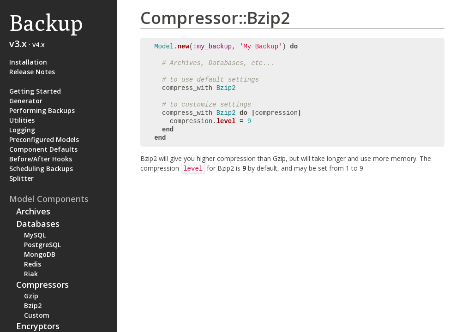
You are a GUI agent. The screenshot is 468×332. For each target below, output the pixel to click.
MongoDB (39, 254)
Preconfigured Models (44, 139)
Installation (28, 62)
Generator (25, 100)
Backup (46, 23)
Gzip (31, 295)
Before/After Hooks (40, 158)
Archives (33, 211)
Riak (31, 273)
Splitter (21, 178)
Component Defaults (43, 149)
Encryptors (38, 326)
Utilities (22, 120)
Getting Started (35, 91)
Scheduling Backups (41, 168)
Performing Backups (42, 110)
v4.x (38, 44)
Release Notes (32, 71)
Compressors (42, 284)
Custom (36, 315)
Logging (22, 129)
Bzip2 (33, 305)
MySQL (35, 235)
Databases (38, 223)
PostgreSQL (42, 244)
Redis (32, 264)
